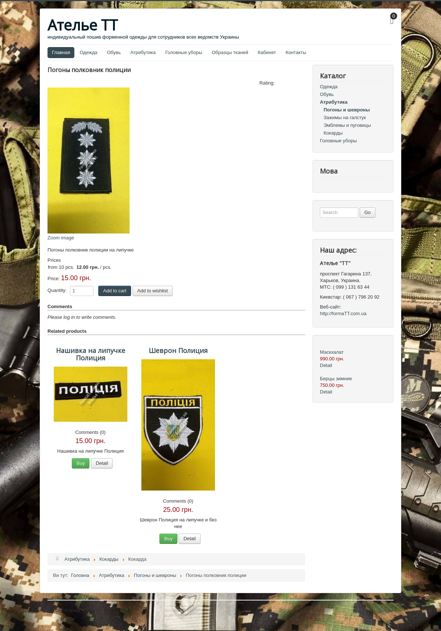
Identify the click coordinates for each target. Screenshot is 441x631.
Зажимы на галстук (345, 117)
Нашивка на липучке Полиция (90, 354)
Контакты (296, 52)
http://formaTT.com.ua (343, 313)
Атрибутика (143, 52)
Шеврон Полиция (178, 350)
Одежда (88, 52)
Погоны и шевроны (347, 110)
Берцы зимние (336, 378)
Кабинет (267, 52)
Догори (386, 610)
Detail (102, 463)
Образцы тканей (230, 52)
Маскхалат (331, 352)
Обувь (114, 52)
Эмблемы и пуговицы (347, 125)
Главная (61, 52)
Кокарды (333, 133)
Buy (81, 463)
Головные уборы (183, 52)
